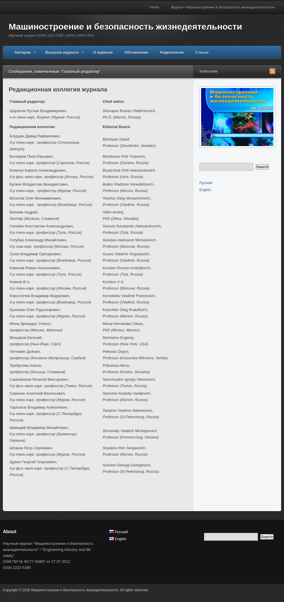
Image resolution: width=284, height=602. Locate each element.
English (205, 190)
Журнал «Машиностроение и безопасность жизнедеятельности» (223, 7)
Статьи (201, 52)
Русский (205, 183)
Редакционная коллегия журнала (58, 89)
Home (154, 7)
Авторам (23, 54)
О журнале (103, 52)
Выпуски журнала (61, 54)
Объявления (136, 52)
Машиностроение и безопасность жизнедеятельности (125, 26)
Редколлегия (171, 52)
